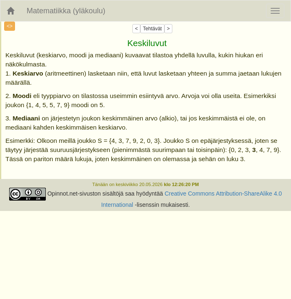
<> (9, 26)
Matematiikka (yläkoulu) (66, 11)
